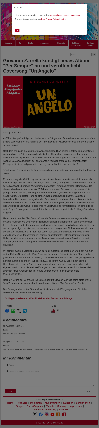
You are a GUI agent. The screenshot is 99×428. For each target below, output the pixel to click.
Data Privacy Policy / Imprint (53, 19)
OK (17, 30)
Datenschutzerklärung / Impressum (65, 15)
